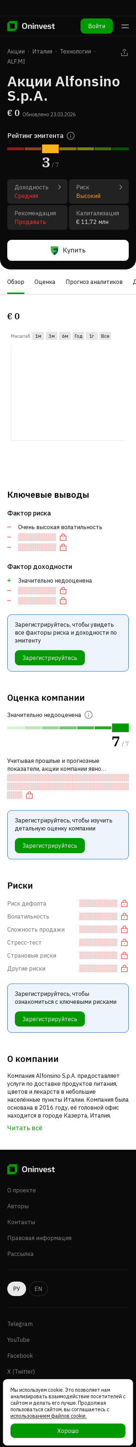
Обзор (15, 281)
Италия (42, 51)
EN (38, 1275)
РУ (16, 1275)
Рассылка (20, 1240)
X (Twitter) (21, 1358)
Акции (16, 51)
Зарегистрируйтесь (49, 657)
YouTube (18, 1326)
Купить (68, 250)
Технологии (75, 51)
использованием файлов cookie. (49, 1416)
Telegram (20, 1310)
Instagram (21, 1374)
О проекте (21, 1177)
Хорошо (68, 1430)
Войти (96, 26)
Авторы (18, 1193)
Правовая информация (39, 1224)
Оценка (44, 281)
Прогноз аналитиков (94, 281)
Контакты (21, 1209)
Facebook (20, 1342)
